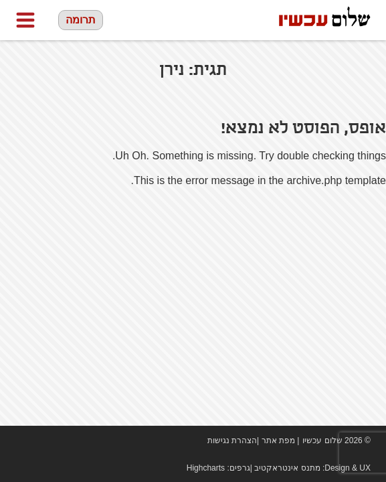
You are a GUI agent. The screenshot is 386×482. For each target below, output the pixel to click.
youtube (42, 440)
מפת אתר (278, 440)
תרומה (81, 19)
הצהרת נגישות (232, 440)
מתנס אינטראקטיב (287, 468)
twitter (62, 440)
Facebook (22, 440)
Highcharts (206, 468)
